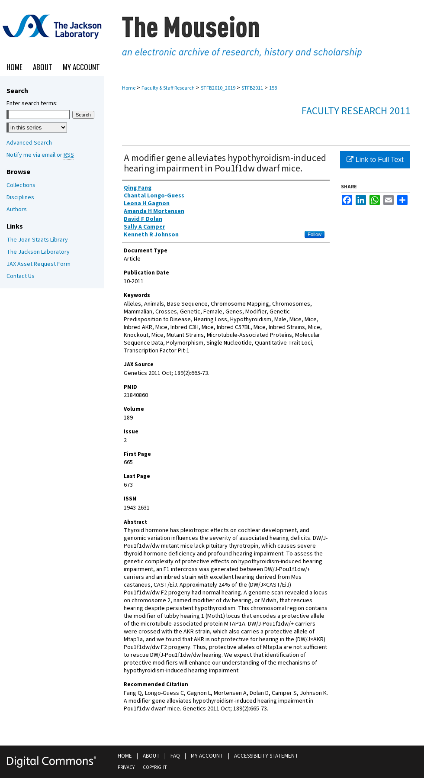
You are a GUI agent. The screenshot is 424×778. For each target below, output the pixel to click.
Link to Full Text (375, 159)
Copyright (155, 767)
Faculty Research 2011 (356, 111)
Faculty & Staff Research (168, 88)
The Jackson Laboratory (38, 252)
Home (128, 88)
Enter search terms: (32, 103)
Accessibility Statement (266, 756)
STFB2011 (252, 88)
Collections (20, 185)
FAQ (175, 756)
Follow (314, 234)
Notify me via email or (40, 155)
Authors (16, 209)
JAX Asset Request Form (38, 264)
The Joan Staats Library (37, 240)
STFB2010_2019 (218, 88)
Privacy (126, 767)
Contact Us (20, 276)
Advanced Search (29, 143)
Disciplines (20, 197)
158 (273, 88)
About (151, 756)
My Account (207, 756)
